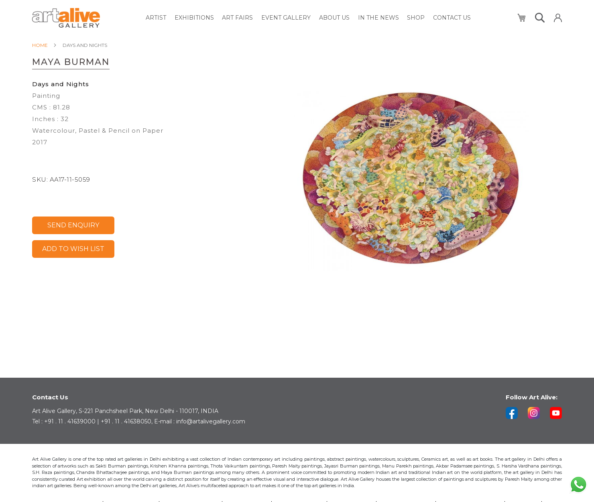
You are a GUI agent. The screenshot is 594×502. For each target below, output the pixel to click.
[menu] (308, 17)
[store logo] (66, 18)
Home (40, 45)
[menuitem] (157, 17)
